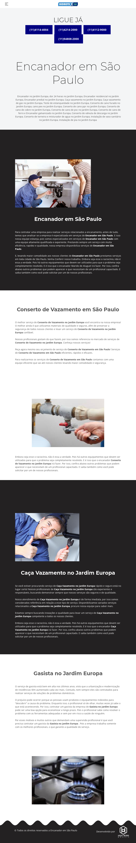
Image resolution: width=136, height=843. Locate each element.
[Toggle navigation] (6, 4)
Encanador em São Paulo (63, 830)
